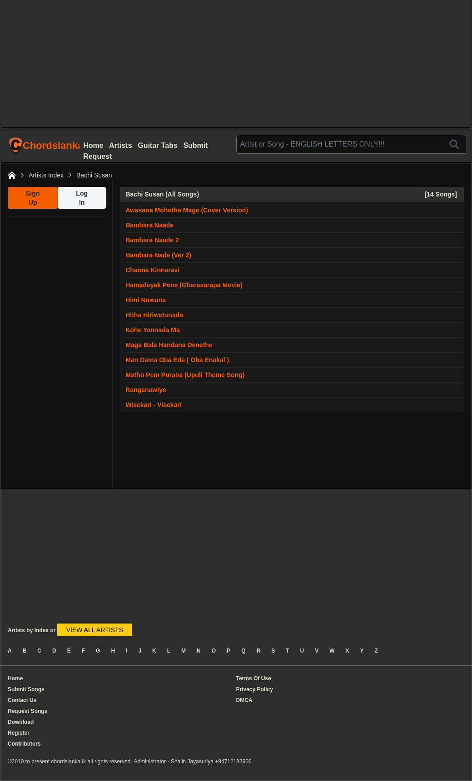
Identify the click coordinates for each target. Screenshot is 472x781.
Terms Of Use (253, 678)
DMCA (244, 700)
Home (93, 145)
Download (21, 722)
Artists (120, 145)
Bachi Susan (94, 175)
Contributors (24, 744)
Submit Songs (26, 689)
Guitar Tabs (158, 145)
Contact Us (22, 700)
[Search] (454, 144)
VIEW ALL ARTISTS (94, 630)
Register (19, 733)
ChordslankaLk (45, 146)
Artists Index (46, 175)
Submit (195, 145)
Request (97, 156)
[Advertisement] (236, 63)
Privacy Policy (254, 689)
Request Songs (27, 711)
